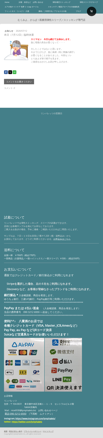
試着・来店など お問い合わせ (31, 2)
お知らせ (9, 30)
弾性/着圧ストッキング (62, 2)
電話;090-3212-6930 (15, 413)
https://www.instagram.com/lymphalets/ (35, 418)
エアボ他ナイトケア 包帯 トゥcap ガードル (22, 7)
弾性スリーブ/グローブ (89, 2)
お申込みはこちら (62, 239)
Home (7, 2)
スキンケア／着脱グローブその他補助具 (63, 7)
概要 (6, 431)
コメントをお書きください (19, 81)
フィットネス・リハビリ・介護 (17, 11)
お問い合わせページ (48, 410)
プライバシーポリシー (32, 431)
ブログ (78, 11)
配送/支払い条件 (15, 431)
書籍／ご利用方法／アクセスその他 (52, 11)
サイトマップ (48, 431)
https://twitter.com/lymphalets (27, 421)
